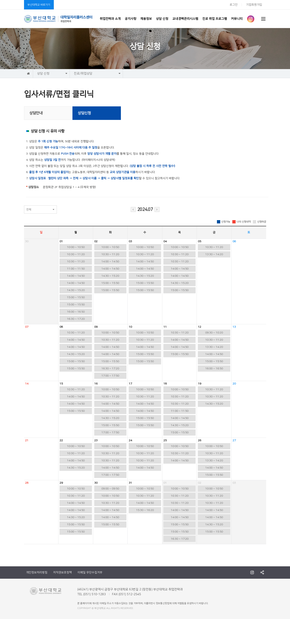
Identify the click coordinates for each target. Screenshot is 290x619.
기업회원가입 (254, 4)
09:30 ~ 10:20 (214, 332)
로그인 (234, 4)
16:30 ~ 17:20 (76, 319)
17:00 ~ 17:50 (110, 375)
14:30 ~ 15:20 (76, 290)
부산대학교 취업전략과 (58, 19)
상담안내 (35, 113)
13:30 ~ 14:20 (214, 254)
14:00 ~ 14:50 (76, 276)
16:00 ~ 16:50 (76, 311)
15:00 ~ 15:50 (76, 297)
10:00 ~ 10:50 (76, 247)
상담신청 (84, 113)
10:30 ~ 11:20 (76, 254)
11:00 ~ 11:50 (76, 268)
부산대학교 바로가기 (39, 4)
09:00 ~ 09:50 (110, 488)
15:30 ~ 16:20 (145, 510)
